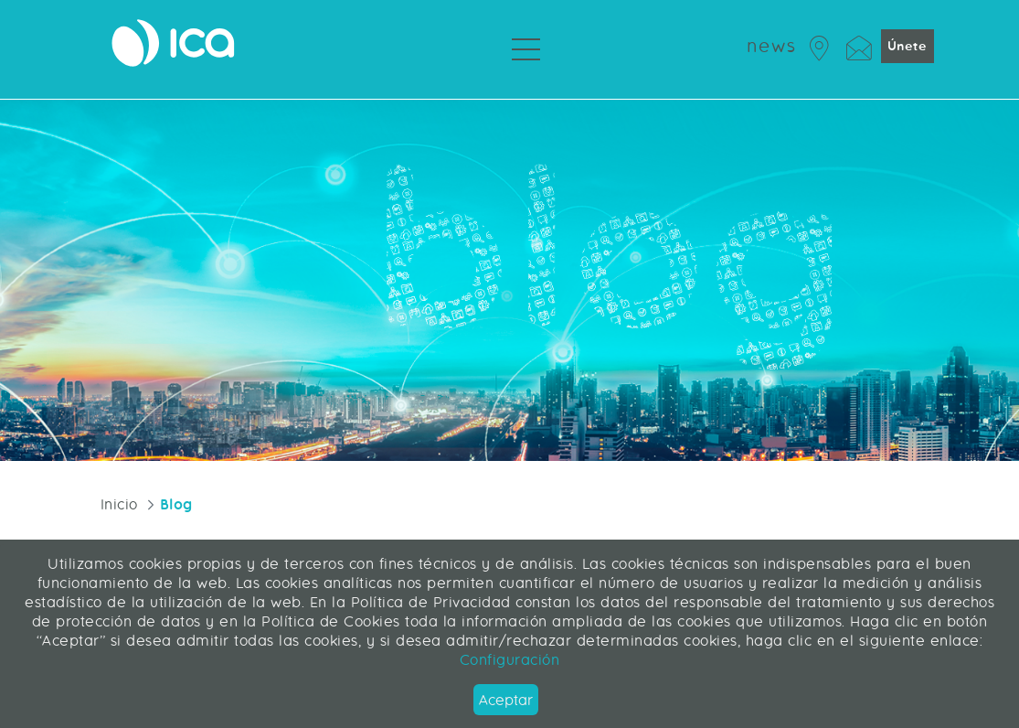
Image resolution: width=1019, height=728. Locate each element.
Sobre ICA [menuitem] (600, 82)
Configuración (510, 659)
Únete (907, 46)
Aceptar (506, 700)
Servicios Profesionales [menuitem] (456, 82)
